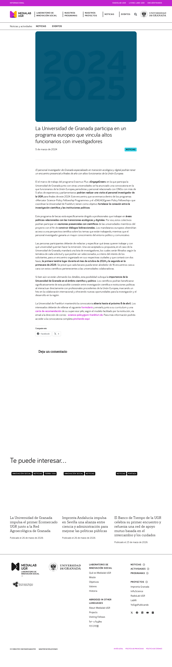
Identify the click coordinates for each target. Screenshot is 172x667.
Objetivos (94, 581)
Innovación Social (21, 474)
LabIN (133, 600)
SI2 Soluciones (51, 649)
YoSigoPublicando (140, 604)
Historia (93, 590)
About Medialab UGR (99, 607)
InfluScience (137, 591)
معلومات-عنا (95, 621)
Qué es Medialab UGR (100, 572)
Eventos (57, 26)
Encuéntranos (155, 3)
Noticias (41, 26)
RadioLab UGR (138, 595)
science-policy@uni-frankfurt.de (85, 315)
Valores (93, 586)
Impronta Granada (140, 586)
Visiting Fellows (97, 616)
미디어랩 (94, 625)
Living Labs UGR (137, 3)
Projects (93, 612)
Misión (92, 577)
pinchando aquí (81, 319)
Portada (132, 474)
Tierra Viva (50, 474)
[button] (135, 14)
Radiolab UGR (119, 3)
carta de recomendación (48, 311)
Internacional (17, 3)
